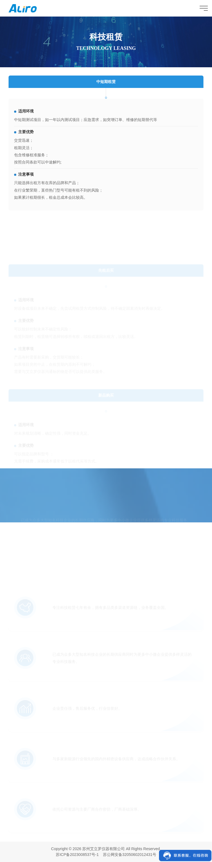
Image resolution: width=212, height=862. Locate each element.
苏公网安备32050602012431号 (129, 854)
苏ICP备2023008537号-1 (77, 854)
